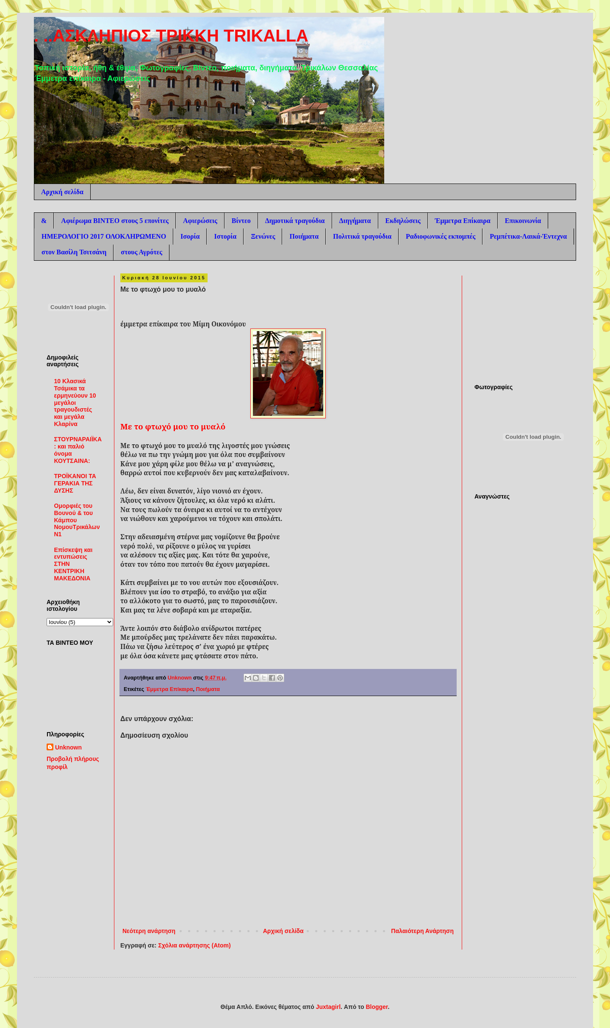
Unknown (68, 747)
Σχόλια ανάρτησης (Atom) (194, 945)
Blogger (377, 1006)
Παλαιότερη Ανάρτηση (422, 931)
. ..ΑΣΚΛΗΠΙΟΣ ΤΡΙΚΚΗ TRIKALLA (171, 35)
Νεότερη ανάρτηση (148, 931)
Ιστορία (225, 236)
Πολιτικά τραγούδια (362, 236)
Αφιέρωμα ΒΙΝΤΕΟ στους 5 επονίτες (115, 220)
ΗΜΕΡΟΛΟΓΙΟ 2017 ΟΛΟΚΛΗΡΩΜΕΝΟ (104, 236)
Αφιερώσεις (200, 220)
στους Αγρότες (141, 252)
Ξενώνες (263, 236)
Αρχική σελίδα (62, 191)
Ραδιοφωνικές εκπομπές (440, 236)
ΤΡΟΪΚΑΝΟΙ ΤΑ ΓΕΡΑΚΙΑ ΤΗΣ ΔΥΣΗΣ (75, 483)
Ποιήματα (304, 236)
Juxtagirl (328, 1006)
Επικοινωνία (523, 220)
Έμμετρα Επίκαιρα (463, 220)
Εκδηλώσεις (403, 220)
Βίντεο (241, 220)
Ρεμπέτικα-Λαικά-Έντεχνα (528, 236)
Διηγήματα (355, 220)
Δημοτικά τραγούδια (295, 220)
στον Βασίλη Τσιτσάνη (74, 252)
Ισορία (190, 236)
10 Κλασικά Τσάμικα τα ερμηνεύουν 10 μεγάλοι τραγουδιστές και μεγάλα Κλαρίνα (75, 402)
